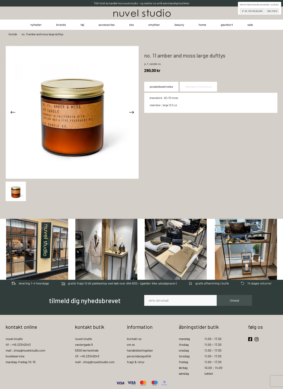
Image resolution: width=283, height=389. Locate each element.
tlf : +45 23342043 (18, 345)
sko (131, 25)
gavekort (227, 25)
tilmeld (234, 300)
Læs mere (272, 10)
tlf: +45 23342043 (87, 356)
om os (131, 345)
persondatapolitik (139, 356)
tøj (82, 25)
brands (61, 25)
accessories (107, 25)
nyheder (36, 25)
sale (250, 25)
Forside (13, 34)
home (202, 25)
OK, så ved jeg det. (253, 10)
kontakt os (134, 339)
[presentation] (13, 112)
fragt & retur (136, 362)
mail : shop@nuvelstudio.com (26, 350)
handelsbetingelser (140, 350)
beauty (179, 25)
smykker (154, 25)
